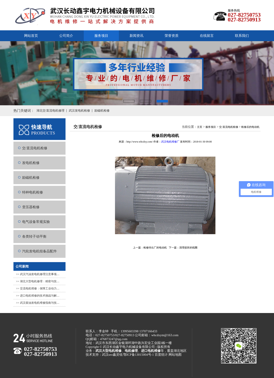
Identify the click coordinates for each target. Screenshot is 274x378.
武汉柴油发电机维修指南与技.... (39, 302)
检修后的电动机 (250, 126)
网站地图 (175, 354)
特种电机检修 (32, 192)
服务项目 (210, 126)
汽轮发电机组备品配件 (39, 251)
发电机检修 (30, 163)
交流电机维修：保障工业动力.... (39, 288)
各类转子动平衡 (34, 236)
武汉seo (107, 354)
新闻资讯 (136, 35)
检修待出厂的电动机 (155, 247)
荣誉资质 (172, 35)
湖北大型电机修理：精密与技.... (39, 281)
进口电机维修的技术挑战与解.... (39, 295)
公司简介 (66, 35)
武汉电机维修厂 (170, 141)
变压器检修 (30, 207)
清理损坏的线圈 (188, 247)
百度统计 (161, 354)
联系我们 (242, 35)
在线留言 (207, 35)
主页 (199, 126)
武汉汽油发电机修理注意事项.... (39, 274)
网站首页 (31, 35)
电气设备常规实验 (36, 222)
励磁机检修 (30, 177)
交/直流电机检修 (34, 148)
